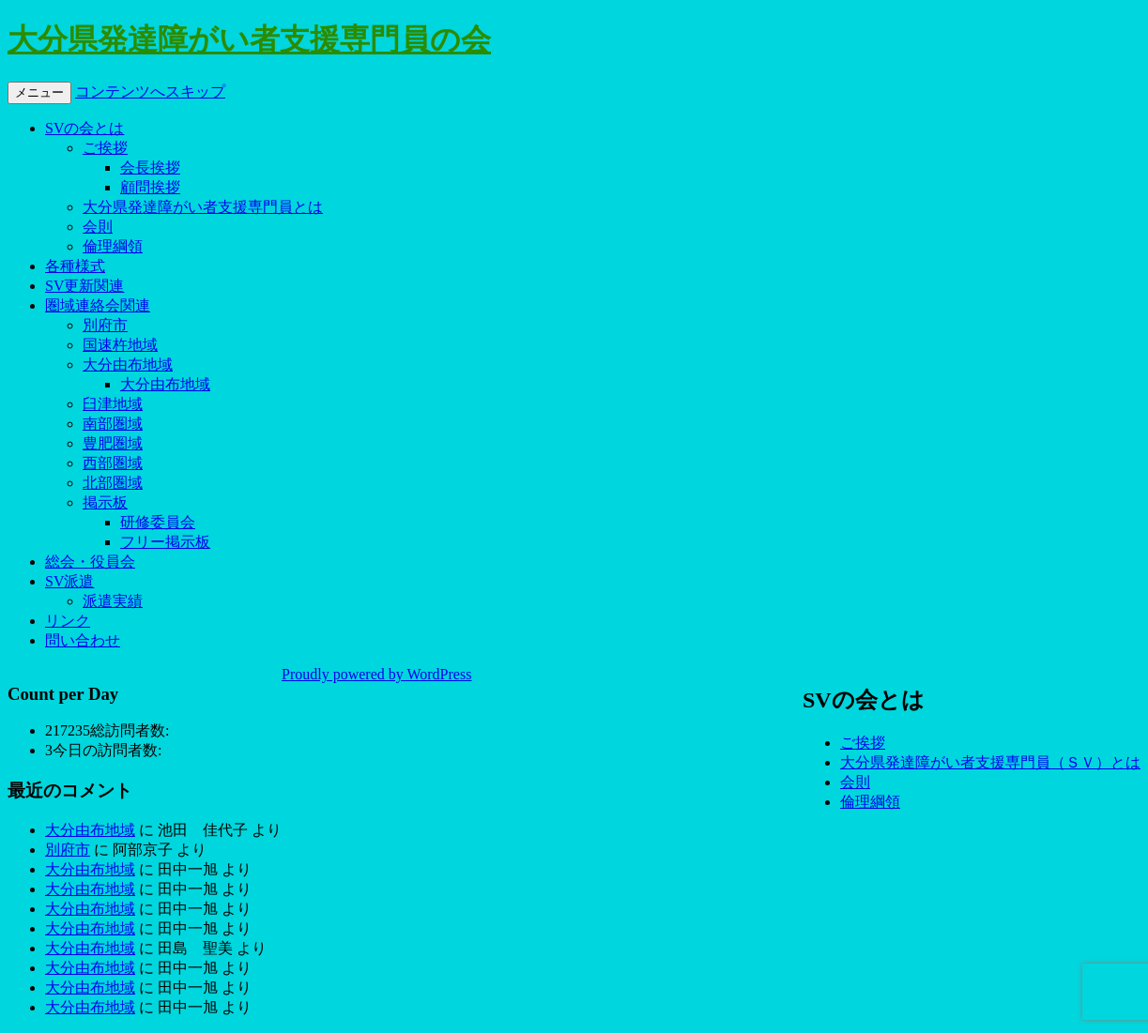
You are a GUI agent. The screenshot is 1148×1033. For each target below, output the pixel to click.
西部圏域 (113, 463)
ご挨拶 (105, 148)
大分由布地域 (128, 364)
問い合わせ (82, 640)
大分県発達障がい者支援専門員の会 (249, 39)
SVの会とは (84, 128)
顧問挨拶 (150, 187)
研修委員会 (157, 522)
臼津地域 (113, 404)
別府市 (105, 325)
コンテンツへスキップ (150, 91)
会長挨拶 (150, 167)
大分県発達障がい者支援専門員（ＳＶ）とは (990, 762)
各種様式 (75, 266)
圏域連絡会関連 (97, 305)
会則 (98, 227)
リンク (67, 621)
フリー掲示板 (165, 542)
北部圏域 (113, 483)
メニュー (39, 92)
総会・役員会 (90, 562)
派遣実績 (113, 601)
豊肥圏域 (113, 443)
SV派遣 (69, 581)
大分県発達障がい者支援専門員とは (203, 207)
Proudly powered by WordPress (376, 674)
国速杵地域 (120, 345)
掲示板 (105, 502)
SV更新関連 (84, 286)
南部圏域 (113, 424)
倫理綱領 (113, 246)
